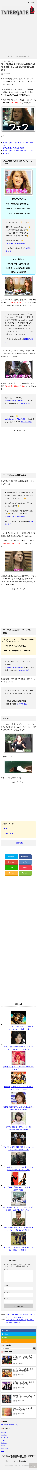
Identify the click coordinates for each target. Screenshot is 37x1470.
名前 (6, 1285)
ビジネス (4, 1445)
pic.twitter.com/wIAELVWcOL (15, 419)
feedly (25, 873)
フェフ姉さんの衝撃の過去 (13, 148)
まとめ (6, 153)
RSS (11, 873)
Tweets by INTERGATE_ (9, 1424)
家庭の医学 (4, 1448)
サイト (6, 1299)
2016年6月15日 (26, 422)
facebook (6, 1330)
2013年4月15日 (24, 403)
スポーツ (4, 1443)
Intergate (19, 843)
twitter (5, 1334)
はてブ (25, 862)
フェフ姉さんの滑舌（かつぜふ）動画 (18, 151)
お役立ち (4, 1432)
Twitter (11, 856)
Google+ (11, 862)
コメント (7, 1269)
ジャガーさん (8, 833)
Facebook (25, 856)
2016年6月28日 (22, 704)
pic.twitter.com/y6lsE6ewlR (15, 243)
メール (7, 1292)
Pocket (25, 867)
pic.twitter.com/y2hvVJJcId (14, 400)
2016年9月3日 (24, 670)
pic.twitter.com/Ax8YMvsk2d (15, 516)
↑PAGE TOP (33, 1465)
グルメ (3, 1440)
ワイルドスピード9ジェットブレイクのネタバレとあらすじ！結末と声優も (23, 1357)
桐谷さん (7, 828)
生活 (2, 1451)
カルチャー (4, 1437)
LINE (11, 867)
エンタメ (4, 1435)
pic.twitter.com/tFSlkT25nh (14, 667)
